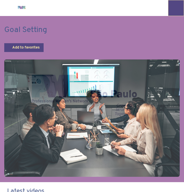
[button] (8, 8)
